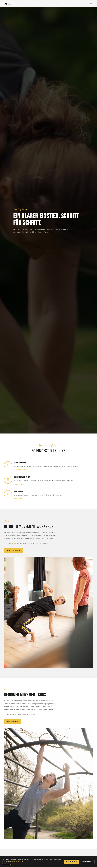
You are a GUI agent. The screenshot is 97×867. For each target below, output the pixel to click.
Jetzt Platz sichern (13, 553)
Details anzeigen (7, 864)
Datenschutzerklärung (16, 861)
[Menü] (91, 3)
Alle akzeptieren (71, 862)
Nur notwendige (87, 862)
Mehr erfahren (19, 501)
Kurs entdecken (20, 487)
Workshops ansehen (21, 472)
